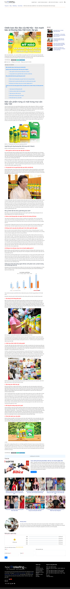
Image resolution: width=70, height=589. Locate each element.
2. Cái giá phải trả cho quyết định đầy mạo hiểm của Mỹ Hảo (20, 73)
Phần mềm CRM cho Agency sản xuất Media (54, 571)
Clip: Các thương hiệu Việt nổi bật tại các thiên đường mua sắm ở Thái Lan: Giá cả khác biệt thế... (55, 492)
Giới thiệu (37, 576)
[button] (43, 65)
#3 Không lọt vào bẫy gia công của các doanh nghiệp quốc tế (20, 83)
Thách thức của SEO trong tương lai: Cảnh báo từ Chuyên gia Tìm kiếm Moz (59, 48)
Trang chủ (7, 5)
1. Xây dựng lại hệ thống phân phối (15, 89)
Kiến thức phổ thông (53, 2)
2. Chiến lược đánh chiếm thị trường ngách (17, 91)
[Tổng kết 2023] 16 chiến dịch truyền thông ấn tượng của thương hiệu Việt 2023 (35, 510)
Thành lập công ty (49, 576)
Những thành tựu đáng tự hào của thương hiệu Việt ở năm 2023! (14, 510)
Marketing (34, 2)
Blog (10, 5)
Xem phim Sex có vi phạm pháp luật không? (58, 31)
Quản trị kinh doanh (42, 2)
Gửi (6, 557)
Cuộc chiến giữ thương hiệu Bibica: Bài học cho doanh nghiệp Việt (47, 460)
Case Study (20, 5)
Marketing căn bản (39, 568)
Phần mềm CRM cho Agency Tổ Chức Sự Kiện (55, 570)
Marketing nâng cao (40, 569)
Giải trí (61, 2)
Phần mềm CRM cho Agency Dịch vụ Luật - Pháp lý (55, 573)
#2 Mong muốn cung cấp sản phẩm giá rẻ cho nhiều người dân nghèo (22, 81)
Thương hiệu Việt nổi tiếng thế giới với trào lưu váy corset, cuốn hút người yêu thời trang (35, 492)
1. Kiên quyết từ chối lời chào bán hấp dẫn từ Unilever (19, 71)
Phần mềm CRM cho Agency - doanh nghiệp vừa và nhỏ (55, 569)
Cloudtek (48, 575)
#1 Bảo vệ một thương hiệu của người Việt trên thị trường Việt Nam (22, 79)
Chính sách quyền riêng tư (39, 575)
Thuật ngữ (38, 566)
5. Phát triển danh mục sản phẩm (15, 97)
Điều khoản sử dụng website (40, 573)
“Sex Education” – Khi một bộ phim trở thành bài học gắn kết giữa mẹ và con (59, 35)
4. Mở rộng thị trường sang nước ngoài (16, 95)
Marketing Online (39, 570)
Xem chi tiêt (33, 471)
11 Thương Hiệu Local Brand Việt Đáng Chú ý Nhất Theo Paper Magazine (55, 510)
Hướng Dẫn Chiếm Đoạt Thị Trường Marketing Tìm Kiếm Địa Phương (58, 39)
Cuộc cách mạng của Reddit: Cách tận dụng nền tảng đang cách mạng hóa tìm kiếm (59, 44)
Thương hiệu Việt (22, 452)
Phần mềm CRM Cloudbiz (51, 566)
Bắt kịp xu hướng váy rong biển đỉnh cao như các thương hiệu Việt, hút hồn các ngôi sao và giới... (14, 492)
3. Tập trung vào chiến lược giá (15, 93)
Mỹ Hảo (18, 452)
